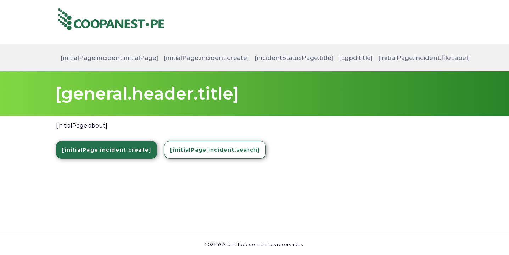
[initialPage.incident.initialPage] (109, 57)
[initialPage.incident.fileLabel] (424, 57)
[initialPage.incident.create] (206, 57)
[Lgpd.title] (356, 57)
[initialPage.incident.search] (214, 150)
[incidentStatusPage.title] (293, 57)
